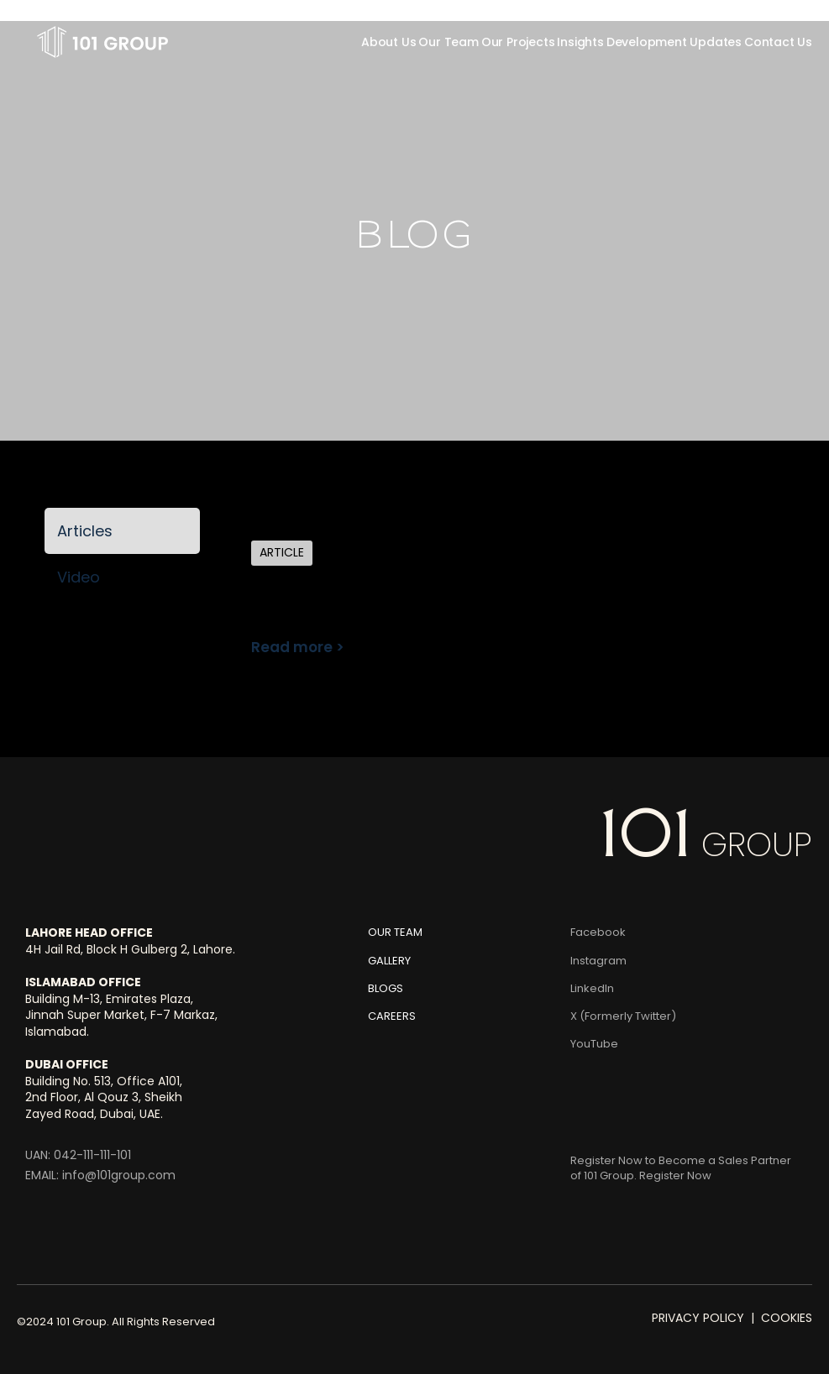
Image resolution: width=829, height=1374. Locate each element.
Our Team (448, 42)
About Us (388, 42)
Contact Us (778, 42)
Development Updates (674, 42)
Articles (85, 530)
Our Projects (518, 42)
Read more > (297, 647)
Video (78, 577)
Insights (580, 42)
